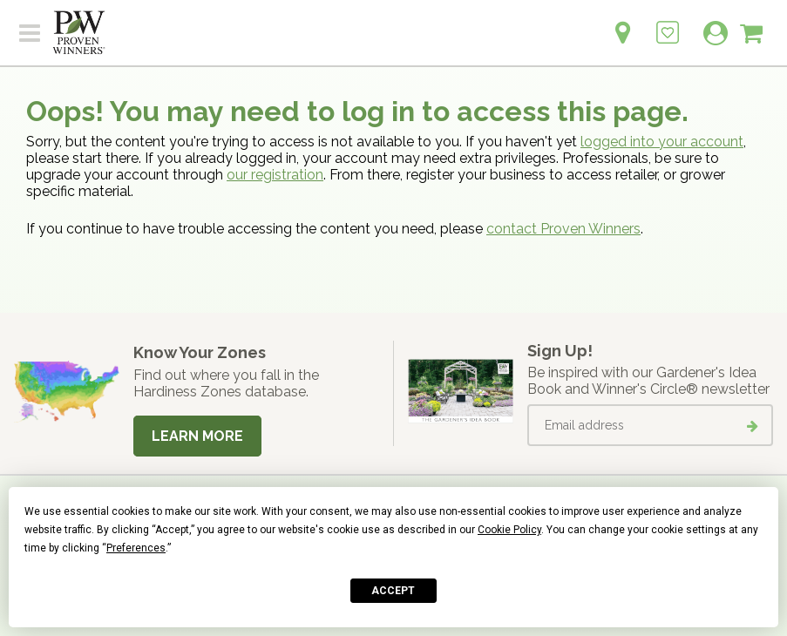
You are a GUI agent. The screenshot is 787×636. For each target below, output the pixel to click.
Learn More (197, 436)
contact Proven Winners (563, 228)
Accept (393, 591)
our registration (275, 174)
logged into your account (661, 141)
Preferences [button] (136, 548)
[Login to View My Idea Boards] (668, 23)
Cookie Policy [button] (509, 530)
